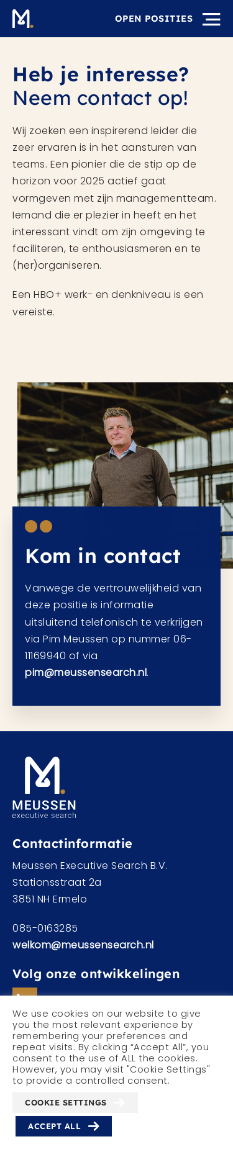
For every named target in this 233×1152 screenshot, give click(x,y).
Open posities (154, 18)
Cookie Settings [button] (66, 1102)
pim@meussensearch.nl (86, 676)
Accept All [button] (54, 1126)
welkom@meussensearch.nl (83, 945)
